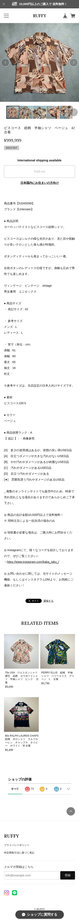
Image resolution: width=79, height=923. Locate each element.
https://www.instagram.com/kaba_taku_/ (33, 561)
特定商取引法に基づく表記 (19, 852)
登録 (68, 875)
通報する (48, 600)
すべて (15, 788)
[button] (74, 62)
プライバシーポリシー (16, 845)
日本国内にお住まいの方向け (39, 182)
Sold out (39, 171)
